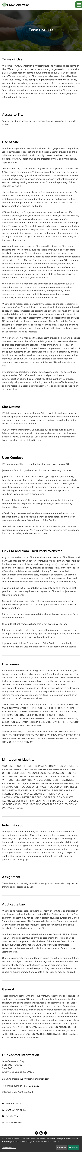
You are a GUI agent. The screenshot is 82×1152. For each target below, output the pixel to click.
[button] (78, 4)
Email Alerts (13, 1103)
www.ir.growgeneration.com (55, 69)
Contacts (12, 1116)
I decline (61, 1147)
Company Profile (16, 1110)
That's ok (73, 1147)
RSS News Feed (14, 1122)
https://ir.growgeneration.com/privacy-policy (54, 79)
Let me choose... (9, 1147)
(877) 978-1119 (31, 1085)
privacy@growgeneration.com (33, 1078)
